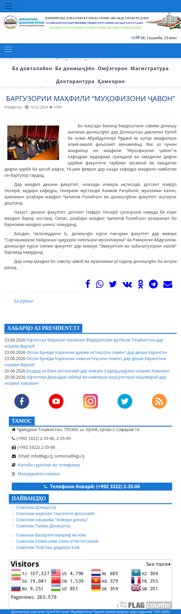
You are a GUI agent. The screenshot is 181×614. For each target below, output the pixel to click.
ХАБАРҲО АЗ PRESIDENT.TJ (43, 328)
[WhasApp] (99, 285)
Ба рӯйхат (23, 301)
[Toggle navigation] (8, 6)
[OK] (141, 285)
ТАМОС (22, 421)
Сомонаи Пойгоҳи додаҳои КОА (48, 547)
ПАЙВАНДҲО (29, 498)
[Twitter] (113, 285)
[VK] (127, 285)
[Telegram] (153, 285)
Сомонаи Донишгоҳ (36, 507)
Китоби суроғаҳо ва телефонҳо (49, 465)
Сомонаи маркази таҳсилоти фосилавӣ (55, 513)
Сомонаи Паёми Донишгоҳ (43, 526)
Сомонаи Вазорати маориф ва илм (51, 535)
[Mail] (167, 285)
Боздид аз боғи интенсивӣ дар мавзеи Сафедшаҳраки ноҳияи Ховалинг (97, 371)
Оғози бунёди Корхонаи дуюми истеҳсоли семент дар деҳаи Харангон (96, 352)
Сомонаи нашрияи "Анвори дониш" (52, 519)
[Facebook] (87, 285)
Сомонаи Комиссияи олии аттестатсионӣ (57, 541)
